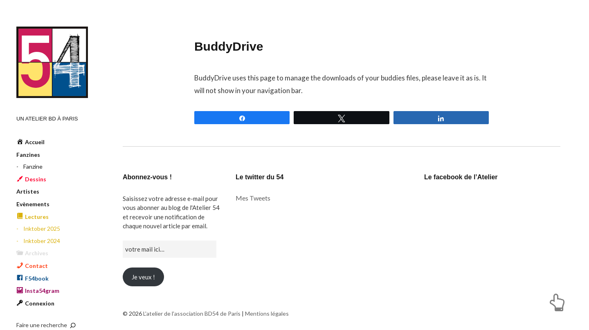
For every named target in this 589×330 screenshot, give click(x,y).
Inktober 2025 (41, 228)
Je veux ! (143, 277)
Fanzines (28, 154)
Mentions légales (267, 313)
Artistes (27, 191)
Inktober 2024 (41, 240)
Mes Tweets (253, 198)
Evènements (32, 204)
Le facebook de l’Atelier (461, 177)
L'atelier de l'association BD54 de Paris (52, 62)
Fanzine (33, 166)
